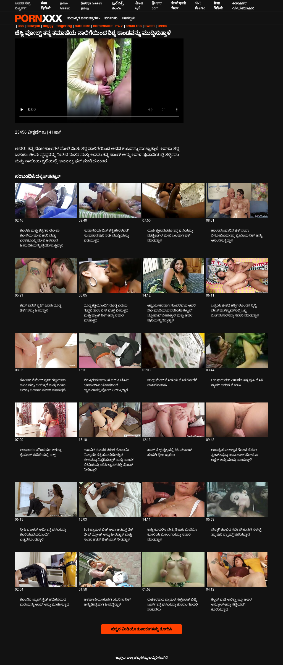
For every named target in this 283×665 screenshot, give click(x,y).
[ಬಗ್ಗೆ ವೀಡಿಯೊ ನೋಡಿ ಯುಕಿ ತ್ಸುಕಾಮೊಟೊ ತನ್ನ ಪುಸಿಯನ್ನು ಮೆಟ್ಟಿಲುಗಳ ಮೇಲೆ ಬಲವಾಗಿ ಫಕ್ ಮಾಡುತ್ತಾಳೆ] (173, 200)
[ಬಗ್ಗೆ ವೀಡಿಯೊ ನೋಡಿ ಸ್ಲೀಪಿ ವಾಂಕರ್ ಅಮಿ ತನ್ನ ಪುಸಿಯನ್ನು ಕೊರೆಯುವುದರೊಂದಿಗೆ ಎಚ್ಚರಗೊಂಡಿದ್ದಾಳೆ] (46, 499)
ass (21, 26)
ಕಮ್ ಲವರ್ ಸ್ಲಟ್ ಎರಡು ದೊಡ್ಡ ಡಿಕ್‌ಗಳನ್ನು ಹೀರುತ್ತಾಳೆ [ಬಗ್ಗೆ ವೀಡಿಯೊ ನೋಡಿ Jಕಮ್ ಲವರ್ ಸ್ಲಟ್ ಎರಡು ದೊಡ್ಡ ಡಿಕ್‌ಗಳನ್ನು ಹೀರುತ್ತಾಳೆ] (40, 307)
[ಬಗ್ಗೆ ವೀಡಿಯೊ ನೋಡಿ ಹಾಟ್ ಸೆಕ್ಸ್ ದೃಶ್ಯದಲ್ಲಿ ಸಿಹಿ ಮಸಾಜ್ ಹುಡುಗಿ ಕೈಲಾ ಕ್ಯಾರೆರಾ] (173, 419)
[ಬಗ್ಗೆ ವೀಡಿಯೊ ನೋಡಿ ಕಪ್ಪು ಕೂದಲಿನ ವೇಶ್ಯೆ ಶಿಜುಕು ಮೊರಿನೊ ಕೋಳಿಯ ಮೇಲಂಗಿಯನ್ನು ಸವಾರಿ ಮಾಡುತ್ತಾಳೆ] (173, 499)
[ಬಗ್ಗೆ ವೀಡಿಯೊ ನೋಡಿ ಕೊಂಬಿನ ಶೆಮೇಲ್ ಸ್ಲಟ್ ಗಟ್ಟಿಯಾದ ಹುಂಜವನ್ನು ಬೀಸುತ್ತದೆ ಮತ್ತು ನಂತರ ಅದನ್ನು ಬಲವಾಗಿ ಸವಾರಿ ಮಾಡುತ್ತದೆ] (46, 350)
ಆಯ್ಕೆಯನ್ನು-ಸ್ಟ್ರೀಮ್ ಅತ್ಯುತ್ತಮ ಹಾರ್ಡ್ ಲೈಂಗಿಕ (38, 18)
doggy (48, 26)
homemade (102, 26)
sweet (150, 26)
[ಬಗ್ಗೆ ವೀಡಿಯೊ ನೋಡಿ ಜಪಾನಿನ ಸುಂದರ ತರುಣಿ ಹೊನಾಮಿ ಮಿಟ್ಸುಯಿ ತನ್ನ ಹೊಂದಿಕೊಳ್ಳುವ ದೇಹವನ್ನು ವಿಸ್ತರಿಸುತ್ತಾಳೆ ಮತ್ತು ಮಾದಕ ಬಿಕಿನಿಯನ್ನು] (110, 419)
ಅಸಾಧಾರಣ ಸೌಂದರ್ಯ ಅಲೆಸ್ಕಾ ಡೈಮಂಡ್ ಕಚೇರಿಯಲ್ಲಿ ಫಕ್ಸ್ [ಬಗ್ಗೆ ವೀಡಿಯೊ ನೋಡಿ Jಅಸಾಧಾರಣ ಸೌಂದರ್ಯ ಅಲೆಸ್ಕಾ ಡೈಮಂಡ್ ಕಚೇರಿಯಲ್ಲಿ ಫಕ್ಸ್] (40, 452)
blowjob (33, 26)
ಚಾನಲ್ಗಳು (128, 18)
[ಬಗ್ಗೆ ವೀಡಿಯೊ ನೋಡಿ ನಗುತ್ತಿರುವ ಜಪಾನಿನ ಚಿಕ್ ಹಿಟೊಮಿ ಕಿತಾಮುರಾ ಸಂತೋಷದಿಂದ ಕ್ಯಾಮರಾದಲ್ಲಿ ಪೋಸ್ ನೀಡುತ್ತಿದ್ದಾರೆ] (110, 350)
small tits (134, 26)
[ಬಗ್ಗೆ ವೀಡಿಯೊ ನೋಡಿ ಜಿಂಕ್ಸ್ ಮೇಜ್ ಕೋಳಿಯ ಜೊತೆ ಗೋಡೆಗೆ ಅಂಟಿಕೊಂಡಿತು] (173, 350)
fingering (64, 26)
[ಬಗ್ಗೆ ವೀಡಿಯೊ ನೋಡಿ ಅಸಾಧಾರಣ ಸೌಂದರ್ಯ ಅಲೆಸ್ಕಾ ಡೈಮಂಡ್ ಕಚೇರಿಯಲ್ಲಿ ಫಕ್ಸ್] (46, 419)
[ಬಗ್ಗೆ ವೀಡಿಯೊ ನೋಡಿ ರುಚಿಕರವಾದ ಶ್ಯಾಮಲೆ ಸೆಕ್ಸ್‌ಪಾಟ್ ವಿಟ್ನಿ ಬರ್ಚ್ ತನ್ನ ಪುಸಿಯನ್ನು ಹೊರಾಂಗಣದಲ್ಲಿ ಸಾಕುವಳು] (173, 569)
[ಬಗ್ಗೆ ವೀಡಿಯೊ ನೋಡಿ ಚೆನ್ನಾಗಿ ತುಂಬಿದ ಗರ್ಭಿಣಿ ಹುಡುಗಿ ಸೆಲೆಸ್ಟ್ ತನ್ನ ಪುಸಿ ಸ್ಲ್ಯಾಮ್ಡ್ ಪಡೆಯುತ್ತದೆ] (237, 499)
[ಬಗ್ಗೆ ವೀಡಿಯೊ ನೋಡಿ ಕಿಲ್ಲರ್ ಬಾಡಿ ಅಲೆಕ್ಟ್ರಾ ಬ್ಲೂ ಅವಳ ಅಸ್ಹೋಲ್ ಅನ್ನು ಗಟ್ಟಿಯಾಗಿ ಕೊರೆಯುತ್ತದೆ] (237, 569)
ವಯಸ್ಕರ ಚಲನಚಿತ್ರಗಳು (83, 18)
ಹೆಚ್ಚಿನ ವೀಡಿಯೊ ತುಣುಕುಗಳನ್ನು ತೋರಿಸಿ (141, 629)
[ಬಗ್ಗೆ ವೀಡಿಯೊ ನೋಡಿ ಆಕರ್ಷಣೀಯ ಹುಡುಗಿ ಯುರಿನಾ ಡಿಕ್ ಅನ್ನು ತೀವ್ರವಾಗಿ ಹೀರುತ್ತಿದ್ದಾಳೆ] (110, 569)
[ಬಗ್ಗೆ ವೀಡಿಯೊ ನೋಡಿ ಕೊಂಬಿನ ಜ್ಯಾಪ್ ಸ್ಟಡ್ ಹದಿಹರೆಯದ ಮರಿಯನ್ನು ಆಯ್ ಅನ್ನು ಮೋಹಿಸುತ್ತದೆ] (46, 569)
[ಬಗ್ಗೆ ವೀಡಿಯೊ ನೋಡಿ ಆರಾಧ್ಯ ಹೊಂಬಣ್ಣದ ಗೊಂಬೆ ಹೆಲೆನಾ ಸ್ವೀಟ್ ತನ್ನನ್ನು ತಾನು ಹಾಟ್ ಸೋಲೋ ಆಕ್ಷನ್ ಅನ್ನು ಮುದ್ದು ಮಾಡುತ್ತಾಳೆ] (237, 419)
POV (119, 26)
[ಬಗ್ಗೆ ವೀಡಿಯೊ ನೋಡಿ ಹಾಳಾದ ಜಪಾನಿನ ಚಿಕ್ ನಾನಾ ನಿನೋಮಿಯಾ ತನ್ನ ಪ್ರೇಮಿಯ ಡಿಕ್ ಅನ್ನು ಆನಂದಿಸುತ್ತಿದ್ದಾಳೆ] (237, 200)
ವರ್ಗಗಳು (110, 18)
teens (162, 26)
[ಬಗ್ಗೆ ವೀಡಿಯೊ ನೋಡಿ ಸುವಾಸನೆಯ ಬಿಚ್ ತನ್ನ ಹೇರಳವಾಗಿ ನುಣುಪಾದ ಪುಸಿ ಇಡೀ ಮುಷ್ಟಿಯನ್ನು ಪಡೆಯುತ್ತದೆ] (110, 200)
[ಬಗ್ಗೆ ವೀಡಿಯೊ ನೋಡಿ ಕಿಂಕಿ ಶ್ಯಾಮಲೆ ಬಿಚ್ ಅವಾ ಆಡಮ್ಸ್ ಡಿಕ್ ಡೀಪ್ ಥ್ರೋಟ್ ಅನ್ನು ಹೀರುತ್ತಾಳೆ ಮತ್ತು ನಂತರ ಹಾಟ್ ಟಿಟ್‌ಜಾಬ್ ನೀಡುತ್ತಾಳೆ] (110, 499)
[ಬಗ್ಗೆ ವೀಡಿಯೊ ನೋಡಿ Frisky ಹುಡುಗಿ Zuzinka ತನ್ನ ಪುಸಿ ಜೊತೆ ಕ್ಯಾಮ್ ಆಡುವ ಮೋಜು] (237, 350)
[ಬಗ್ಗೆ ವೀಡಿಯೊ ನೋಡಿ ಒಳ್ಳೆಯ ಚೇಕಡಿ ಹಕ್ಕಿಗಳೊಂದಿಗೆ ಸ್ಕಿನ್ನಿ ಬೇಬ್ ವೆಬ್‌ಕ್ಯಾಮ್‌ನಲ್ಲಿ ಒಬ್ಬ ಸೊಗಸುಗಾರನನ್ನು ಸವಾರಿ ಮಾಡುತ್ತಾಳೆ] (237, 275)
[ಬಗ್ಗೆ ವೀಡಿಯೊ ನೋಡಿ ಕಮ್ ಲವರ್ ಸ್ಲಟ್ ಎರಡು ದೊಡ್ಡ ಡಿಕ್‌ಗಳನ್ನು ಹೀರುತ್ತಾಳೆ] (46, 275)
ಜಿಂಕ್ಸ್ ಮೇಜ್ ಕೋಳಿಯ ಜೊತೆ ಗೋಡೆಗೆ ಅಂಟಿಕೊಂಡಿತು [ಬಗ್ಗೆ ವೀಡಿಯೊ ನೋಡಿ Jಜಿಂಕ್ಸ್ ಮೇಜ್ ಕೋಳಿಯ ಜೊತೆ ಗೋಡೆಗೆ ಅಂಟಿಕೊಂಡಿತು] (172, 382)
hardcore (82, 26)
